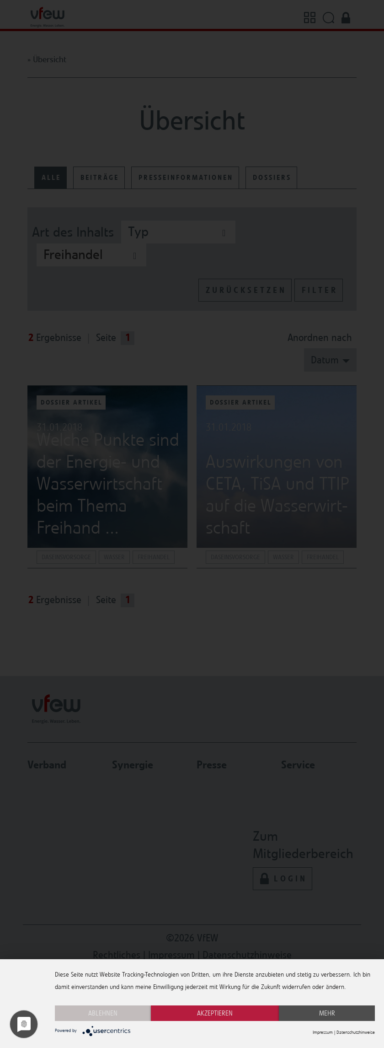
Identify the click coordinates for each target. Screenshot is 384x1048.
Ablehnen (102, 1013)
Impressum (323, 1032)
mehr (327, 1013)
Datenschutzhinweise (355, 1032)
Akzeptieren (215, 1013)
